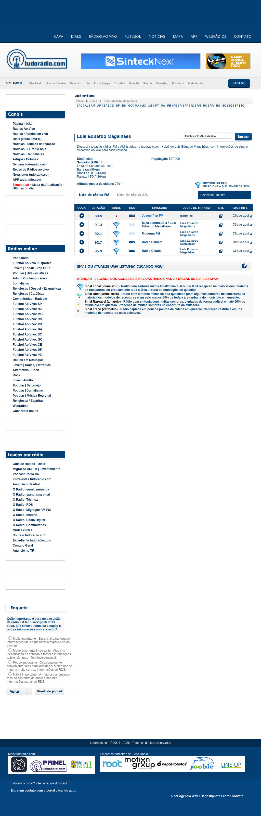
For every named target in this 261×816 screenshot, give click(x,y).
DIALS (76, 36)
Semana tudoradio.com (30, 164)
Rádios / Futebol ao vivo (30, 134)
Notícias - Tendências (28, 154)
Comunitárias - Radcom (30, 299)
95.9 (98, 251)
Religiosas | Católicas (28, 293)
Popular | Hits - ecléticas (30, 273)
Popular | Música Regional (32, 395)
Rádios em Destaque (28, 360)
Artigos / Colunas (25, 159)
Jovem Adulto (23, 380)
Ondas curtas (22, 530)
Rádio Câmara (152, 242)
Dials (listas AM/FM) (27, 139)
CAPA (58, 36)
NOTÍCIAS (157, 36)
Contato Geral (23, 545)
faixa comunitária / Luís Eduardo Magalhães (159, 224)
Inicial (80, 100)
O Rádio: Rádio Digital (29, 520)
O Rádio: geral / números (31, 489)
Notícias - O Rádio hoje (29, 149)
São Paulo (35, 83)
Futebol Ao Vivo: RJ (27, 309)
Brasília (134, 83)
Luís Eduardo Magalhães (120, 100)
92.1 (98, 233)
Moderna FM (151, 233)
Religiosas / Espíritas (28, 401)
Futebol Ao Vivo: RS (27, 319)
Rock (16, 375)
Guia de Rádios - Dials (29, 464)
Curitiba (119, 83)
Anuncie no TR (23, 550)
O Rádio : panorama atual (31, 494)
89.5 (98, 216)
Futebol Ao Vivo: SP (27, 304)
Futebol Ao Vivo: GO (28, 339)
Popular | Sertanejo (27, 385)
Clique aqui (241, 215)
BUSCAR (239, 83)
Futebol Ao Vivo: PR (27, 324)
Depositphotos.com (215, 796)
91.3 (98, 225)
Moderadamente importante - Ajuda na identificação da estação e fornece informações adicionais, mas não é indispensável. (39, 654)
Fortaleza (178, 83)
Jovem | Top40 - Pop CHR (31, 268)
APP (194, 36)
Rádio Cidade (152, 251)
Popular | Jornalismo (28, 390)
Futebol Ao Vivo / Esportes (32, 263)
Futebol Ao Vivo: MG (28, 314)
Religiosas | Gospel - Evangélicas (37, 288)
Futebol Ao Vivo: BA (27, 329)
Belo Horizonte (80, 83)
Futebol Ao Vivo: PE (27, 355)
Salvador (162, 83)
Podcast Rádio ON (26, 474)
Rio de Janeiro (56, 83)
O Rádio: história (25, 515)
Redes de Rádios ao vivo (31, 169)
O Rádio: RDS (23, 505)
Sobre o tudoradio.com (29, 535)
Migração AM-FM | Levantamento (36, 469)
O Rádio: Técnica (25, 499)
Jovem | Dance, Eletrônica (32, 365)
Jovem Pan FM (152, 215)
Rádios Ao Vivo (24, 129)
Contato (237, 796)
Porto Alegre (102, 83)
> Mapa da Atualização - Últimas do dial (38, 186)
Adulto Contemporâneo (30, 278)
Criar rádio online (25, 411)
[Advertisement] (163, 119)
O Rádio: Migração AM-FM (32, 510)
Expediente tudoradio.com (32, 540)
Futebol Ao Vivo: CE (27, 344)
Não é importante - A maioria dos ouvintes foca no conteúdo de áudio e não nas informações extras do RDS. (38, 678)
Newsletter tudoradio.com (31, 174)
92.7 (98, 242)
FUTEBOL (133, 36)
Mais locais (195, 83)
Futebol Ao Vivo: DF (27, 350)
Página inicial (22, 123)
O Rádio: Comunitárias (29, 525)
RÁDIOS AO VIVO (103, 36)
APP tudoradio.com (27, 180)
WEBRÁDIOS (215, 36)
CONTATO (243, 36)
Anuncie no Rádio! (26, 484)
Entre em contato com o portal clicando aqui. (43, 790)
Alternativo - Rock (26, 370)
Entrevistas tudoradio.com (32, 479)
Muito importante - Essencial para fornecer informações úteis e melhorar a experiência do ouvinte (39, 642)
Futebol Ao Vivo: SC (27, 334)
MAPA (178, 36)
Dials (93, 100)
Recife (147, 83)
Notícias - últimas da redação (34, 144)
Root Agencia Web (184, 796)
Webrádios (20, 406)
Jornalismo (21, 283)
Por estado (21, 258)
